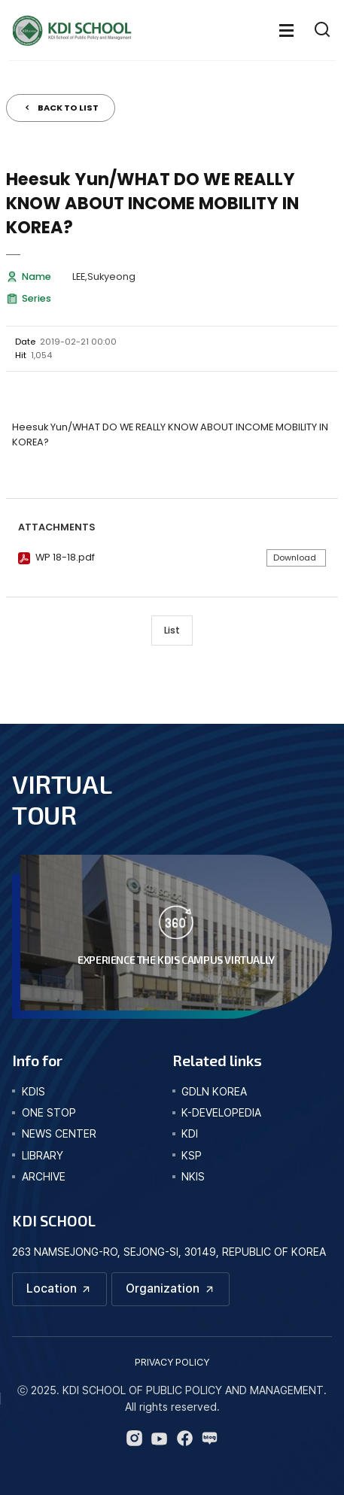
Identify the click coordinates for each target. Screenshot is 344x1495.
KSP (191, 1155)
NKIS (193, 1176)
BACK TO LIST (68, 108)
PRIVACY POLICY (172, 1362)
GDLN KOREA (214, 1091)
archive (43, 1176)
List (172, 630)
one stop (49, 1112)
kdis (33, 1091)
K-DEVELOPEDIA (221, 1112)
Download (294, 558)
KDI (189, 1133)
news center (59, 1133)
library (42, 1155)
